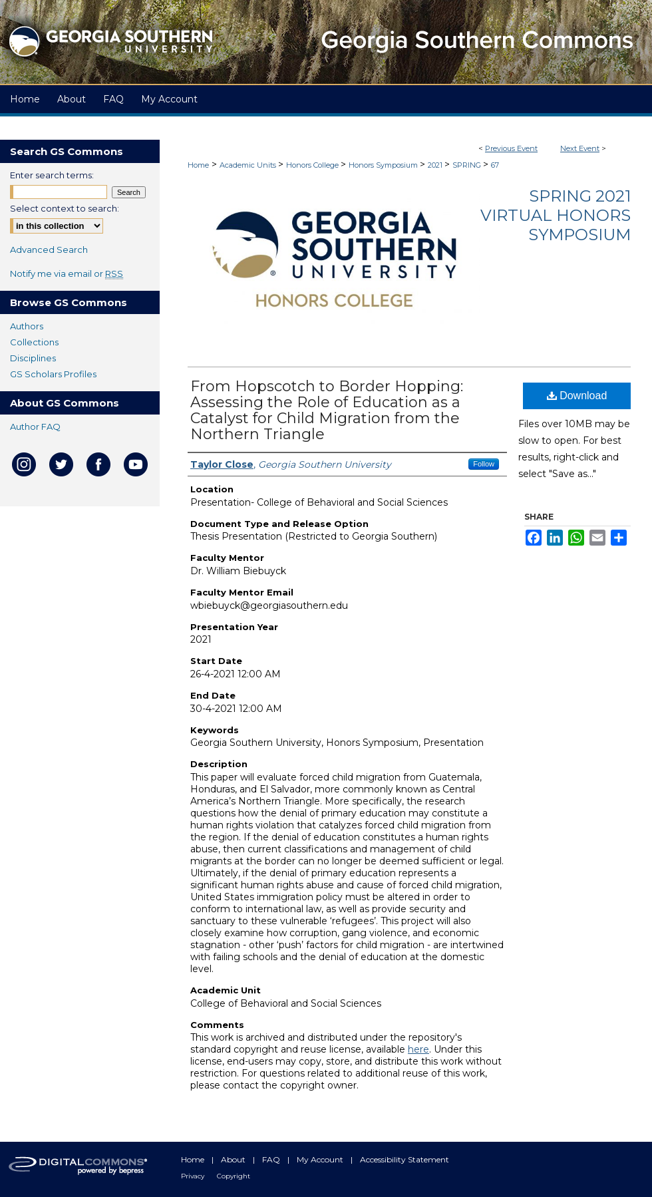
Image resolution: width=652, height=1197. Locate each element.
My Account (321, 1159)
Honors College (313, 165)
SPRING (467, 165)
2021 (436, 165)
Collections (34, 342)
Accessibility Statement (404, 1159)
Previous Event (511, 148)
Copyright (233, 1176)
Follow (483, 464)
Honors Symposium (384, 165)
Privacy (193, 1176)
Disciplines (33, 358)
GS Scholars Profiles (53, 374)
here (418, 1049)
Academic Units (249, 165)
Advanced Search (49, 249)
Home (198, 165)
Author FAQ (35, 426)
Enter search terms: (52, 175)
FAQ (272, 1159)
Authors (26, 326)
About (234, 1159)
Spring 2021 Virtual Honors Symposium (555, 215)
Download (577, 395)
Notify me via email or (66, 273)
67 (495, 165)
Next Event (579, 148)
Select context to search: (64, 208)
